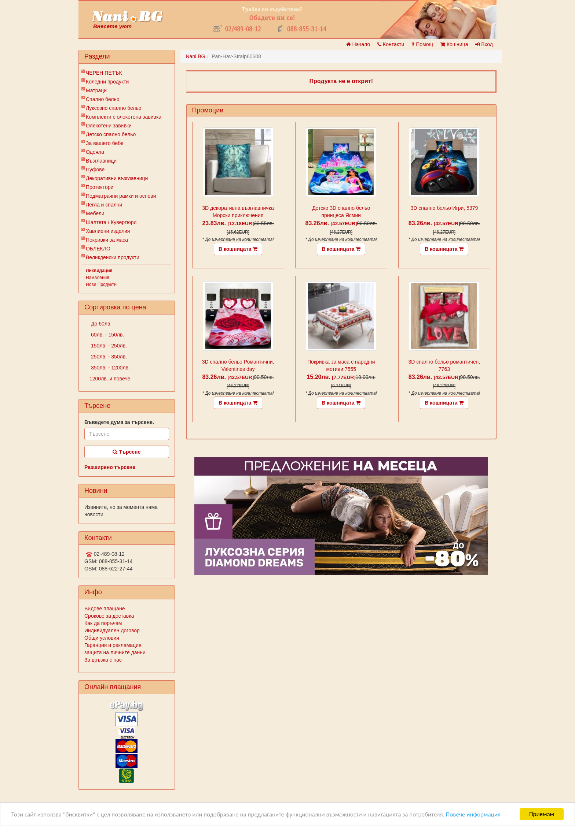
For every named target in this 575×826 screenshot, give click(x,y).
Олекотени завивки (109, 126)
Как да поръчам (103, 623)
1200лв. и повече (109, 379)
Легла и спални (104, 205)
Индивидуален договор (112, 630)
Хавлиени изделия (108, 231)
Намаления (97, 277)
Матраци (96, 90)
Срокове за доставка (109, 616)
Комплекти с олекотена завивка (123, 117)
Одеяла (95, 152)
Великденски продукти (112, 257)
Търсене (126, 452)
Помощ (422, 44)
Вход (484, 44)
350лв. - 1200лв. (109, 368)
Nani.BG (195, 56)
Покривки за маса (107, 240)
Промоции (208, 110)
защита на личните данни (115, 652)
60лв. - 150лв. (106, 335)
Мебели (95, 213)
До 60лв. (100, 324)
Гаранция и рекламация (113, 645)
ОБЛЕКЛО (98, 249)
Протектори (99, 187)
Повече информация (473, 814)
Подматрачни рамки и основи (121, 196)
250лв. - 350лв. (108, 357)
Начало (358, 44)
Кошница (454, 44)
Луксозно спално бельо (114, 108)
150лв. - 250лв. (108, 346)
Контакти (390, 44)
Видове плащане (104, 608)
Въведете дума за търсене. (119, 422)
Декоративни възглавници (117, 178)
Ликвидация (99, 270)
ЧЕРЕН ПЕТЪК (104, 73)
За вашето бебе (105, 143)
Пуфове (95, 169)
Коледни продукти (107, 82)
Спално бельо (103, 99)
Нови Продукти (101, 284)
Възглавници (101, 161)
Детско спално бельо (111, 134)
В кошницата (238, 249)
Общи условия (101, 638)
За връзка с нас (103, 660)
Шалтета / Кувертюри (111, 222)
